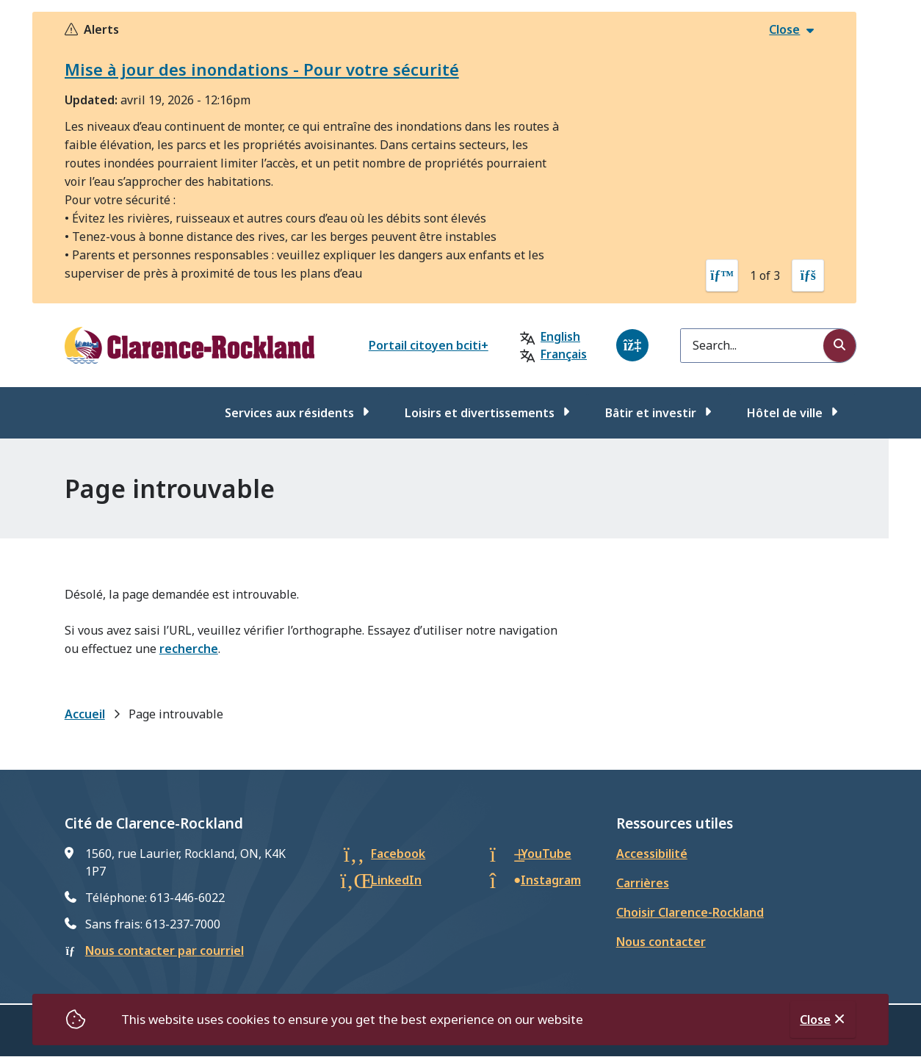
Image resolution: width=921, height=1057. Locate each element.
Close (815, 1019)
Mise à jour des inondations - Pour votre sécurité (262, 69)
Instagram (551, 880)
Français (564, 354)
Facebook (398, 853)
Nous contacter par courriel (164, 950)
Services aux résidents (289, 413)
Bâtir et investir (650, 413)
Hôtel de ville (785, 413)
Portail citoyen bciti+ (428, 345)
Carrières (642, 883)
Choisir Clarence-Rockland (690, 912)
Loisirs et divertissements (480, 413)
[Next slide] (808, 275)
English (560, 336)
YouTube (546, 853)
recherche (188, 649)
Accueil (85, 714)
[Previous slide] (722, 275)
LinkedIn (396, 880)
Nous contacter (661, 942)
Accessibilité (651, 853)
